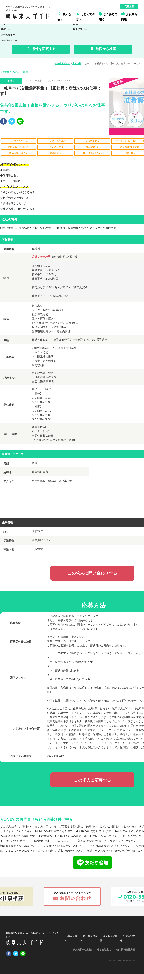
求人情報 (76, 63)
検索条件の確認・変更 (14, 72)
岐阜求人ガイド (62, 63)
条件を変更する (40, 48)
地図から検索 (103, 48)
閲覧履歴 (129, 6)
